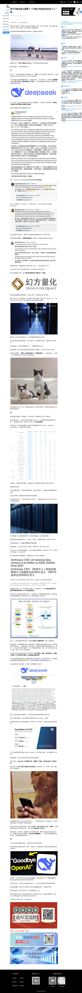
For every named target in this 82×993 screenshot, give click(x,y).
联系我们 (21, 982)
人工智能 (26, 931)
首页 (7, 10)
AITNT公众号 (23, 2)
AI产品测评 (6, 21)
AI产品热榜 (6, 27)
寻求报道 (14, 978)
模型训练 (22, 931)
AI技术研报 (6, 15)
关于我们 (21, 978)
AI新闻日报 (14, 2)
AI (13, 931)
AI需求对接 (15, 985)
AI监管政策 (6, 18)
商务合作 (14, 982)
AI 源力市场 (5, 29)
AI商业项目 (6, 24)
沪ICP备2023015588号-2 (41, 991)
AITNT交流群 (32, 2)
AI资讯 (7, 13)
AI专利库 (22, 985)
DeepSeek (17, 931)
